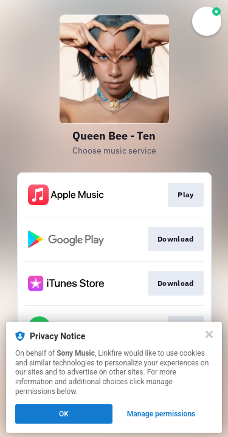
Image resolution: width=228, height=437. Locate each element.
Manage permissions (161, 414)
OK (64, 414)
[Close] (209, 334)
